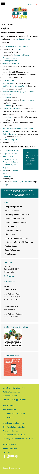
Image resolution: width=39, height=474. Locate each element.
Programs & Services (11, 431)
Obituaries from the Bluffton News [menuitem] (20, 242)
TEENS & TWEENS (27, 190)
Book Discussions (9, 58)
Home (4, 24)
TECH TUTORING (10, 194)
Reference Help (8, 80)
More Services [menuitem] (10, 254)
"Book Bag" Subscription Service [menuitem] (17, 214)
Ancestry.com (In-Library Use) (14, 388)
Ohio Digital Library (21, 181)
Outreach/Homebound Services (15, 46)
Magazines (6, 176)
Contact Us (30, 4)
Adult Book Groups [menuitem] (12, 210)
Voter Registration (9, 60)
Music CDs (6, 173)
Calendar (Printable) (10, 396)
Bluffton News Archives (11, 392)
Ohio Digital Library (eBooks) (14, 427)
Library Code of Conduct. (29, 164)
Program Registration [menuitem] (13, 207)
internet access (28, 100)
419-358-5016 (9, 281)
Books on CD (7, 156)
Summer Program (9, 139)
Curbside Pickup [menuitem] (11, 226)
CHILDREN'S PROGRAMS (12, 190)
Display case (7, 131)
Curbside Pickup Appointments (14, 400)
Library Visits (7, 417)
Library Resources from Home (14, 413)
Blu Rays (14, 170)
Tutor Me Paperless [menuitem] (12, 250)
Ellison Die (6, 117)
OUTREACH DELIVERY (25, 194)
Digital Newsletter (9, 134)
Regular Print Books (10, 150)
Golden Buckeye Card (11, 63)
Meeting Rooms (8, 83)
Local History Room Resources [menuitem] (16, 238)
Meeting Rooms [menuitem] (11, 246)
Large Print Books (9, 153)
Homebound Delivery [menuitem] (13, 230)
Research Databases (10, 108)
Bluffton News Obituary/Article (15, 86)
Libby (4, 184)
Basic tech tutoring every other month (17, 128)
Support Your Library (10, 448)
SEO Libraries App (9, 444)
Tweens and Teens (21, 55)
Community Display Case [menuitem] (14, 218)
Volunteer (6, 106)
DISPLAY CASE (20, 196)
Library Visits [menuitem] (10, 234)
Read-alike (7, 97)
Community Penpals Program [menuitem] (16, 222)
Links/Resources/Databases (13, 423)
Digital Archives (8, 405)
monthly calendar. (23, 39)
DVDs (4, 170)
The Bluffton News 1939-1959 (14, 435)
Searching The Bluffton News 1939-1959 (18, 439)
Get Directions (9, 276)
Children (17, 49)
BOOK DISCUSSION (19, 191)
